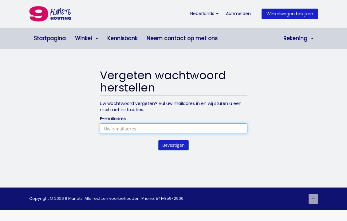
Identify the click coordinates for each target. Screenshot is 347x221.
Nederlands (204, 13)
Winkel (86, 38)
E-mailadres (113, 119)
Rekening (298, 38)
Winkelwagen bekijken (289, 14)
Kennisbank (122, 38)
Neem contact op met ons (182, 38)
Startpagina (50, 38)
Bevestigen (173, 145)
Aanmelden (238, 13)
